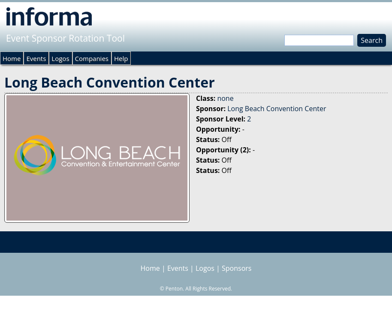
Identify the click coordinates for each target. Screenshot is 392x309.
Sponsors (236, 268)
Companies (92, 58)
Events (36, 58)
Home (12, 58)
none (225, 98)
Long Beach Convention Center (276, 108)
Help (121, 58)
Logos (60, 58)
